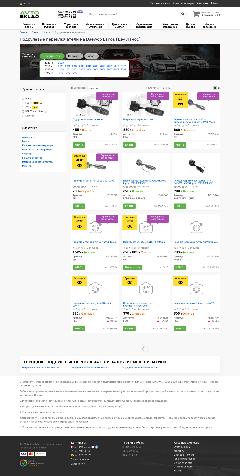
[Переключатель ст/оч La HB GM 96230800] (146, 227)
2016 (102, 66)
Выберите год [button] (52, 55)
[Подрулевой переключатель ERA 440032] (145, 105)
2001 (67, 69)
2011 (67, 66)
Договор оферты (183, 462)
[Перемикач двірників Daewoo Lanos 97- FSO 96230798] (196, 288)
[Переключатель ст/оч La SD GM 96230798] (95, 166)
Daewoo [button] (74, 55)
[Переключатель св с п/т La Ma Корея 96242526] (196, 227)
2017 (109, 66)
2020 (61, 62)
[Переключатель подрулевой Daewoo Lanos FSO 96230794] (95, 288)
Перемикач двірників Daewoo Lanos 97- (194, 303)
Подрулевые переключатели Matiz (40, 367)
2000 (61, 69)
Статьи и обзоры (183, 466)
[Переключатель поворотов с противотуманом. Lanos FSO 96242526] (146, 288)
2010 (60, 66)
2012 (74, 66)
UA (23, 3)
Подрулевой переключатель (88, 119)
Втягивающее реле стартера (38, 161)
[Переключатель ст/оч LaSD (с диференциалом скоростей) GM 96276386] (196, 105)
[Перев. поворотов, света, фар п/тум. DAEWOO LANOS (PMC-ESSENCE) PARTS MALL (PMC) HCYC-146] (196, 166)
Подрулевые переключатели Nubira (141, 367)
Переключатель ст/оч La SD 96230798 (93, 180)
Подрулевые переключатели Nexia (90, 367)
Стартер (27, 153)
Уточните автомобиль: (29, 55)
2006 (103, 69)
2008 (116, 69)
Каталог (178, 470)
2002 (75, 69)
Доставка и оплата (160, 3)
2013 (81, 66)
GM (30, 107)
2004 (89, 69)
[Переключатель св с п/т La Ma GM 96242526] (95, 227)
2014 (88, 66)
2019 (123, 66)
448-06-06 (67, 11)
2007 (109, 69)
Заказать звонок (80, 459)
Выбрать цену (132, 267)
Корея (28, 115)
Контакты (202, 3)
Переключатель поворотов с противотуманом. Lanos (138, 304)
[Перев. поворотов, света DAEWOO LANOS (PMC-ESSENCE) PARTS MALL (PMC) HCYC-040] (145, 166)
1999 (74, 72)
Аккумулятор (29, 137)
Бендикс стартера (32, 157)
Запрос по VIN (78, 463)
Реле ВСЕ (27, 166)
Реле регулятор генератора (37, 149)
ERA (27, 98)
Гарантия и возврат (183, 3)
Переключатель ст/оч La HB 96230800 (144, 242)
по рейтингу (94, 88)
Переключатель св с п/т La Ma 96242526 (95, 242)
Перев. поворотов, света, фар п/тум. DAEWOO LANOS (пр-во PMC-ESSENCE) (193, 181)
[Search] (183, 14)
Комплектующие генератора (37, 145)
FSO (32, 102)
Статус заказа (182, 446)
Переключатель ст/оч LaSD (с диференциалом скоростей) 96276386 (195, 120)
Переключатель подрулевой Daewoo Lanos (92, 304)
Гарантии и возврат (184, 458)
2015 (95, 66)
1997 (60, 72)
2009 (123, 69)
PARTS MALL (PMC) (34, 111)
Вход (214, 3)
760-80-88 (67, 14)
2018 (116, 66)
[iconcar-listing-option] (218, 88)
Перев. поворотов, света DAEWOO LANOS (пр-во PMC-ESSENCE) (144, 181)
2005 (96, 69)
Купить (79, 144)
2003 (82, 69)
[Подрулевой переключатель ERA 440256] (95, 105)
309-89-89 (67, 17)
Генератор (27, 141)
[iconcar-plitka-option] (215, 88)
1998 (67, 72)
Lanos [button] (92, 55)
